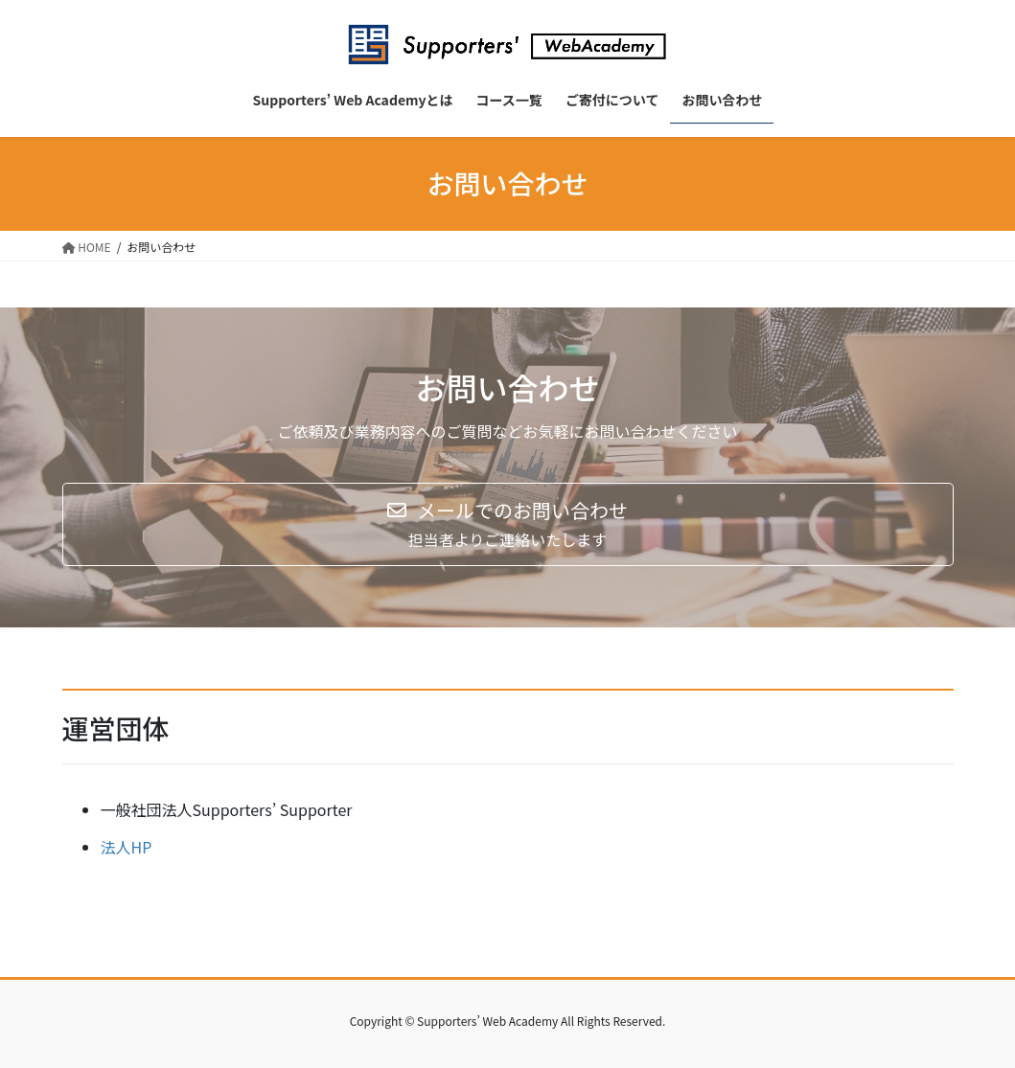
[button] (508, 524)
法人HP (126, 846)
